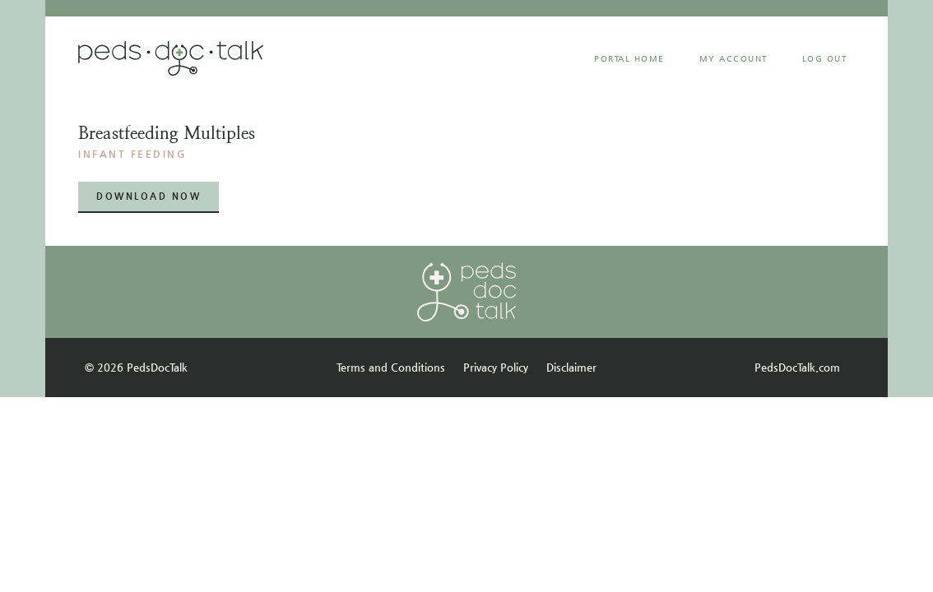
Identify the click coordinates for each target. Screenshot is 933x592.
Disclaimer (571, 367)
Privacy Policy (495, 367)
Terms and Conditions (391, 367)
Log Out (824, 59)
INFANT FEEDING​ (132, 154)
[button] (148, 197)
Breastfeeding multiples (166, 133)
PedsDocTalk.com (797, 367)
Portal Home (629, 59)
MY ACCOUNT (733, 59)
